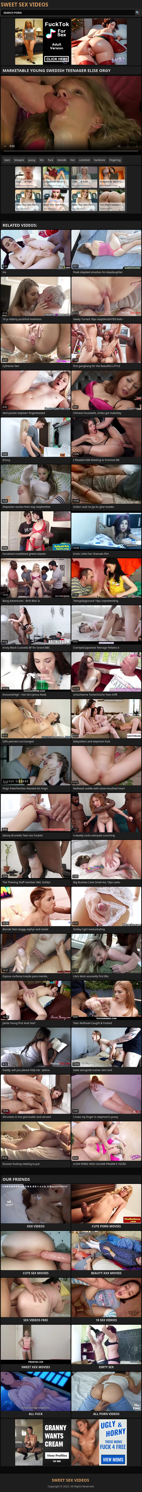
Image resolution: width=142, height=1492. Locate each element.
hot (72, 160)
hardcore (99, 160)
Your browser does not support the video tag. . (71, 115)
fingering (115, 160)
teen (7, 160)
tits (41, 160)
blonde (62, 160)
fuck (50, 160)
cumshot (84, 160)
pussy (32, 160)
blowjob (19, 160)
